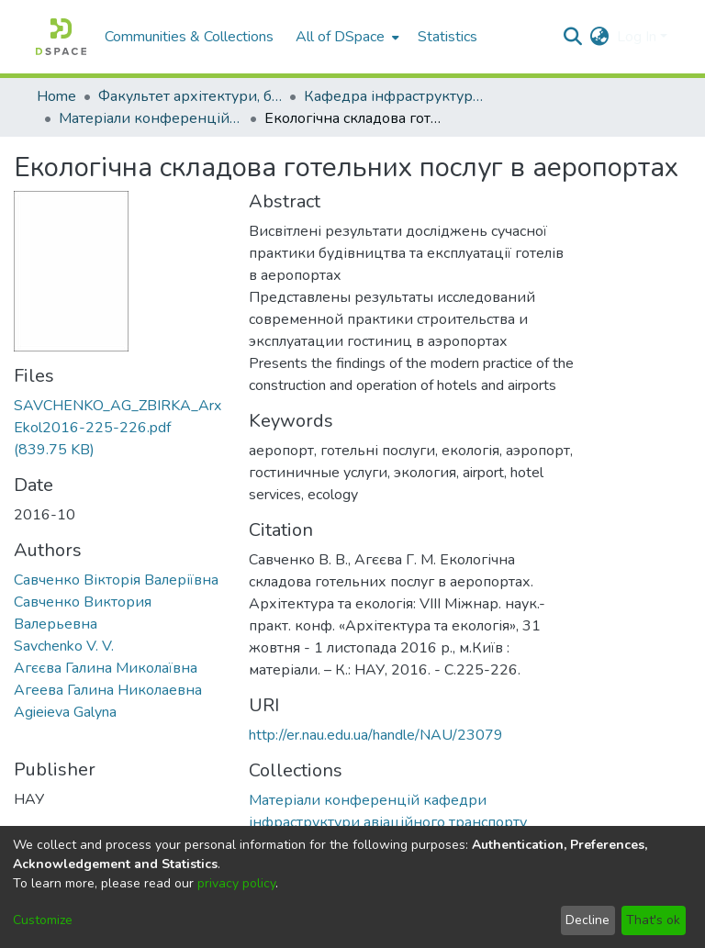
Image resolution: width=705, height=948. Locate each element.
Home (56, 96)
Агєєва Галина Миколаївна (105, 668)
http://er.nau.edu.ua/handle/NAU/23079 (376, 735)
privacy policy (236, 883)
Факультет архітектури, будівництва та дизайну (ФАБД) (190, 96)
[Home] (61, 36)
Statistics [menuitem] (447, 37)
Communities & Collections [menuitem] (189, 37)
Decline (587, 920)
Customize (43, 920)
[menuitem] (345, 36)
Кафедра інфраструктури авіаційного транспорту (395, 96)
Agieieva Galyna (65, 712)
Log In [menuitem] (636, 37)
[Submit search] (573, 37)
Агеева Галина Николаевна (108, 690)
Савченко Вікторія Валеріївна (116, 580)
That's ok (653, 920)
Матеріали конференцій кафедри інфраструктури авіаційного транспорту (150, 118)
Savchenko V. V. (64, 646)
